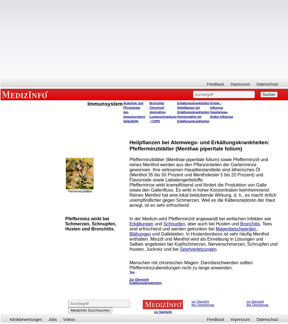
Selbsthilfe (130, 121)
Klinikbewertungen (26, 319)
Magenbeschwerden (236, 229)
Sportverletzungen (198, 249)
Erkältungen (141, 223)
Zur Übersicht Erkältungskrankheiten (145, 281)
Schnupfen (174, 223)
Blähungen (140, 234)
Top (132, 272)
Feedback (215, 84)
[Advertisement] (144, 39)
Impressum (240, 84)
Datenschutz (267, 84)
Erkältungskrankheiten (193, 103)
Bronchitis (156, 103)
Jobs (52, 319)
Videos (69, 319)
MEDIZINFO (26, 94)
